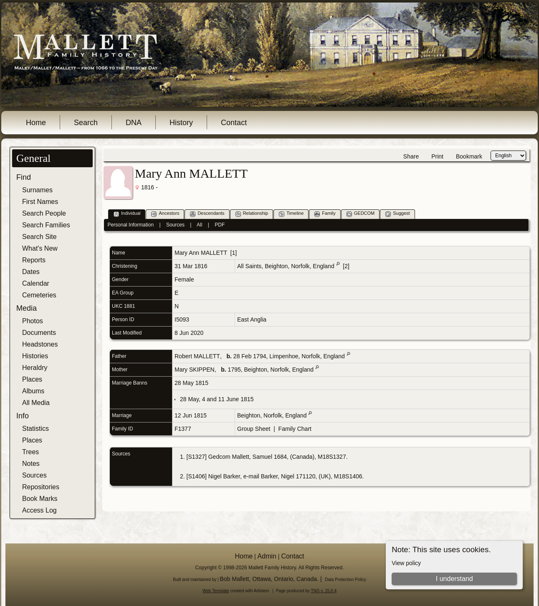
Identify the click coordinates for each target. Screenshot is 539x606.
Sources (34, 475)
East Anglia (251, 319)
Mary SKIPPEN (195, 369)
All (199, 225)
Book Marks (39, 498)
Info (22, 416)
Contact (234, 122)
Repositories (40, 486)
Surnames (37, 190)
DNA (134, 122)
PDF (220, 225)
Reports (34, 260)
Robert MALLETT (197, 356)
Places (32, 379)
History (181, 122)
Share (411, 156)
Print (437, 156)
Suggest (397, 214)
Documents (39, 332)
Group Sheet (253, 428)
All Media (36, 402)
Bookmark (469, 156)
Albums (33, 391)
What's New (40, 248)
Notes (31, 463)
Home (36, 122)
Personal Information (130, 225)
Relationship (251, 214)
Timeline (291, 214)
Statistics (35, 428)
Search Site (39, 236)
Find (23, 177)
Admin (267, 556)
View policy (406, 563)
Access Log (39, 510)
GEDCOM (361, 214)
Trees (30, 451)
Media (26, 308)
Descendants (207, 214)
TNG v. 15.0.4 (324, 590)
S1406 (196, 476)
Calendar (35, 283)
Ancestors (165, 214)
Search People (44, 213)
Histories (35, 356)
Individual (127, 214)
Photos (32, 320)
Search (86, 122)
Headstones (40, 344)
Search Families (46, 225)
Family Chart (294, 428)
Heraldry (34, 367)
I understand (454, 578)
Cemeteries (39, 295)
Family (324, 214)
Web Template (215, 590)
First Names (40, 201)
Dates (31, 271)
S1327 (196, 456)
